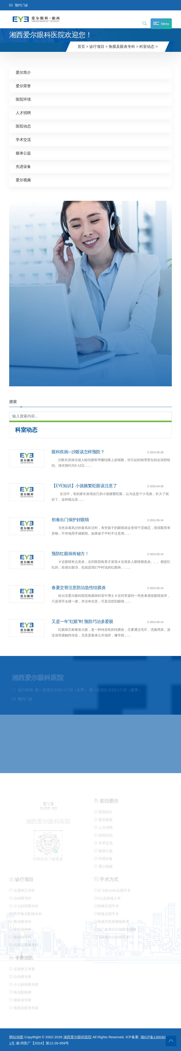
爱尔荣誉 (23, 86)
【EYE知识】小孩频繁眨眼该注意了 (84, 485)
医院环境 (23, 99)
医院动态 (23, 126)
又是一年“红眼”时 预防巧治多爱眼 (82, 621)
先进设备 (23, 166)
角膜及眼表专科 (122, 47)
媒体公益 (23, 153)
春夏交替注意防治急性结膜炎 (79, 587)
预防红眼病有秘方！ (70, 553)
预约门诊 (18, 5)
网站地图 (16, 1037)
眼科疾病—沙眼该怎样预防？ (78, 451)
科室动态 (146, 47)
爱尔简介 (23, 72)
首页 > (83, 47)
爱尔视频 (23, 180)
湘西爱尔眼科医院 (77, 1037)
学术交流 (23, 139)
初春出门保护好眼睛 (70, 519)
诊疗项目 (96, 47)
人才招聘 (23, 113)
